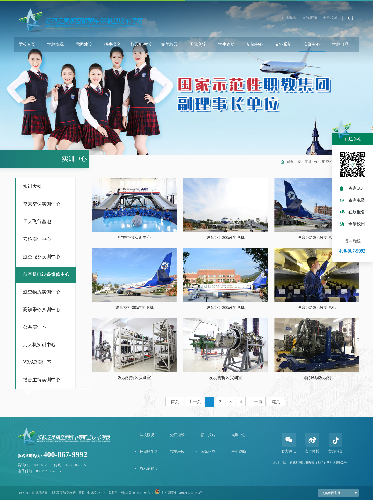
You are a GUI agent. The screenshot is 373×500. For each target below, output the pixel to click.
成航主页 (294, 162)
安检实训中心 (37, 239)
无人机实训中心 (39, 344)
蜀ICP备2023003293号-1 (137, 493)
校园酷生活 (141, 44)
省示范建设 (146, 469)
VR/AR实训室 (37, 362)
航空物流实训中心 (41, 291)
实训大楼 (32, 186)
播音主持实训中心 (41, 379)
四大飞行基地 (37, 221)
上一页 (195, 401)
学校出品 (340, 44)
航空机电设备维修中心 (46, 274)
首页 (175, 401)
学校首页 (27, 44)
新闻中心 (255, 44)
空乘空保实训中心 (41, 204)
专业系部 (283, 44)
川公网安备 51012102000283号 (182, 493)
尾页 (276, 401)
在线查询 (309, 18)
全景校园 (330, 18)
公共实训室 (34, 327)
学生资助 (226, 44)
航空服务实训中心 (41, 256)
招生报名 (112, 44)
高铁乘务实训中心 (41, 309)
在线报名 (289, 18)
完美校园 (169, 44)
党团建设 (84, 44)
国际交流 (198, 44)
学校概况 (55, 44)
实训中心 (312, 44)
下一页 (256, 401)
